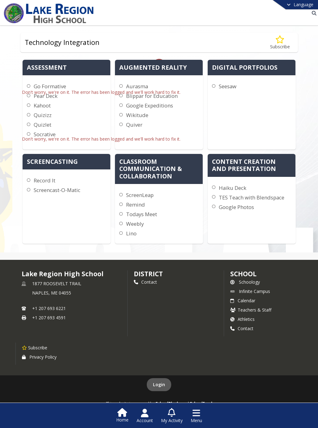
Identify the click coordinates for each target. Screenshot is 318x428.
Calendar (242, 301)
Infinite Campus (250, 291)
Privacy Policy (39, 357)
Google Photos (236, 207)
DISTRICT (148, 273)
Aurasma (137, 86)
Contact (145, 282)
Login (159, 384)
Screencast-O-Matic (57, 190)
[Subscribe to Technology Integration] (280, 42)
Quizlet (42, 124)
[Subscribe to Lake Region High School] (34, 347)
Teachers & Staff (250, 310)
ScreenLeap (140, 195)
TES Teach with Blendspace (251, 197)
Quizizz (43, 115)
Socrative (45, 134)
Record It (44, 180)
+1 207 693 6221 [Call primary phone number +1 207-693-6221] (49, 308)
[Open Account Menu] (145, 416)
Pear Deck (45, 95)
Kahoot (42, 105)
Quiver (134, 124)
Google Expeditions (149, 105)
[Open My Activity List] (172, 416)
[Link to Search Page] (312, 13)
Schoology (245, 282)
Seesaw (227, 86)
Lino (131, 233)
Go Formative (50, 86)
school (243, 273)
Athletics (242, 319)
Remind (135, 204)
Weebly (135, 223)
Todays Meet (141, 214)
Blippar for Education (152, 95)
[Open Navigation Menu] (196, 416)
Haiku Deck (232, 187)
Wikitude (137, 115)
